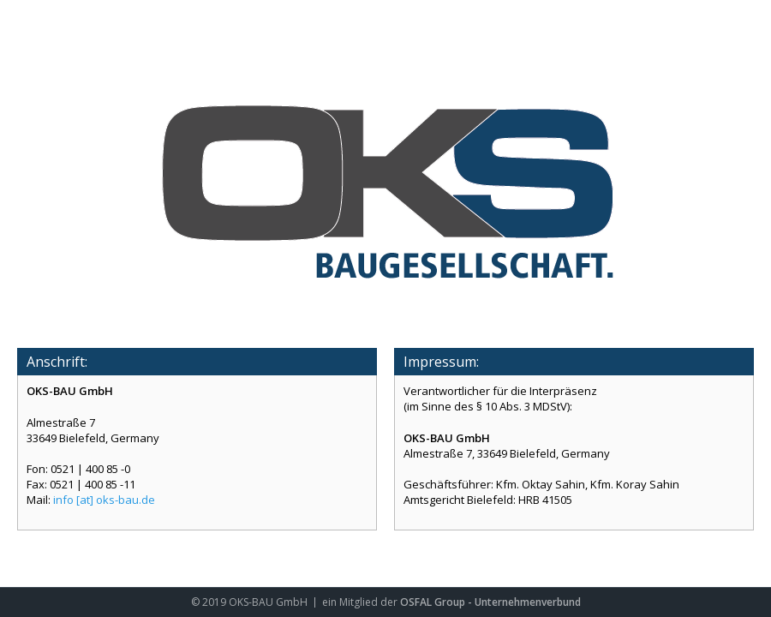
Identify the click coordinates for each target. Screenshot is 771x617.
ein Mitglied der (361, 602)
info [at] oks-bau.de (104, 499)
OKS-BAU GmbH (268, 602)
